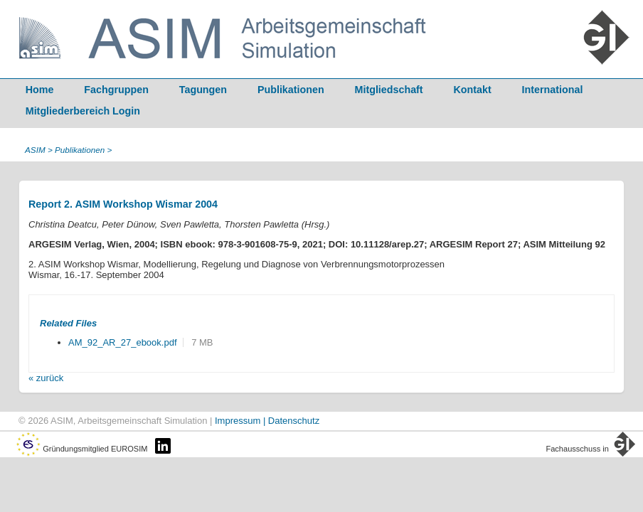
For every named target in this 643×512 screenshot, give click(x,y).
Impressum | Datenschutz (267, 420)
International (552, 89)
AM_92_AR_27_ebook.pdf (122, 342)
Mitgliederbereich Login (83, 111)
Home (40, 89)
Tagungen (203, 89)
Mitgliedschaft (389, 89)
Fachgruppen (116, 89)
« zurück (45, 378)
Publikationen (290, 89)
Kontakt (472, 89)
